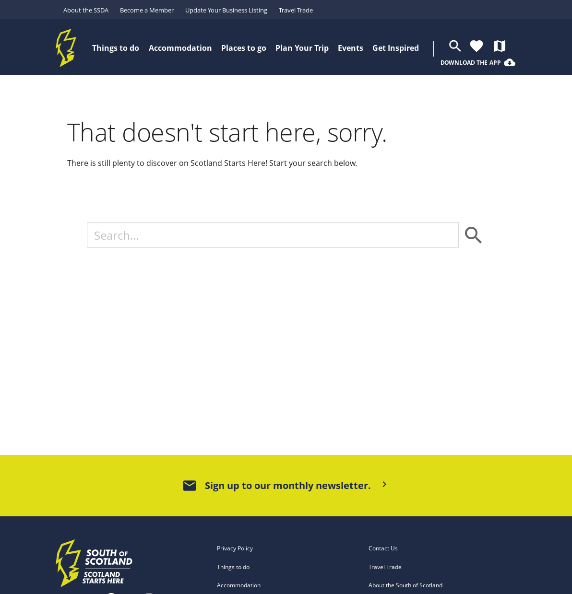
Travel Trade (296, 10)
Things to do (233, 567)
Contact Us (383, 548)
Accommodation (239, 585)
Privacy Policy (235, 548)
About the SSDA (85, 10)
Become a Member (147, 10)
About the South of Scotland (405, 585)
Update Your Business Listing (226, 10)
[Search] (273, 235)
